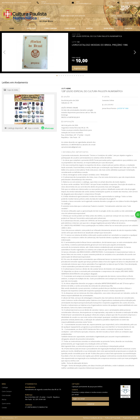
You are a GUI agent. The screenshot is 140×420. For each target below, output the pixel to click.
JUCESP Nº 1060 (122, 108)
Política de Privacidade (113, 418)
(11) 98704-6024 (46, 3)
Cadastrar (90, 404)
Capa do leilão (11, 90)
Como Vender (69, 28)
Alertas (89, 28)
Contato (128, 28)
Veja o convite (32, 128)
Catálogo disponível (14, 128)
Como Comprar (50, 28)
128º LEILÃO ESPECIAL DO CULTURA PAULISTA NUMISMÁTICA (97, 35)
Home (11, 28)
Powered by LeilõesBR (130, 418)
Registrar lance (79, 68)
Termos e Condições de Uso (93, 418)
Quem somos (109, 28)
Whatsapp (47, 127)
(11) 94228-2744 (55, 3)
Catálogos (31, 28)
